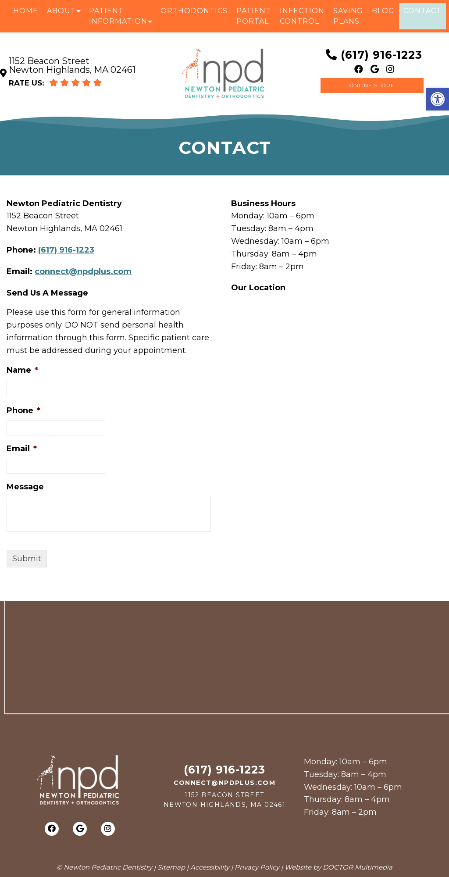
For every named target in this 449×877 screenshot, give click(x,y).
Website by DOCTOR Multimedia (338, 867)
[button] (437, 99)
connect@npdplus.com (83, 271)
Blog (383, 11)
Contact (422, 11)
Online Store (372, 85)
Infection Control (302, 16)
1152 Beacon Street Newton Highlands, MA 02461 (72, 65)
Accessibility (209, 867)
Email (22, 448)
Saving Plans (348, 16)
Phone (23, 410)
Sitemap (171, 867)
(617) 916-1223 (381, 54)
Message (25, 487)
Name (22, 370)
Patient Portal (253, 16)
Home (25, 11)
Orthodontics (194, 11)
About (61, 11)
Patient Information (118, 16)
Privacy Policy (257, 867)
